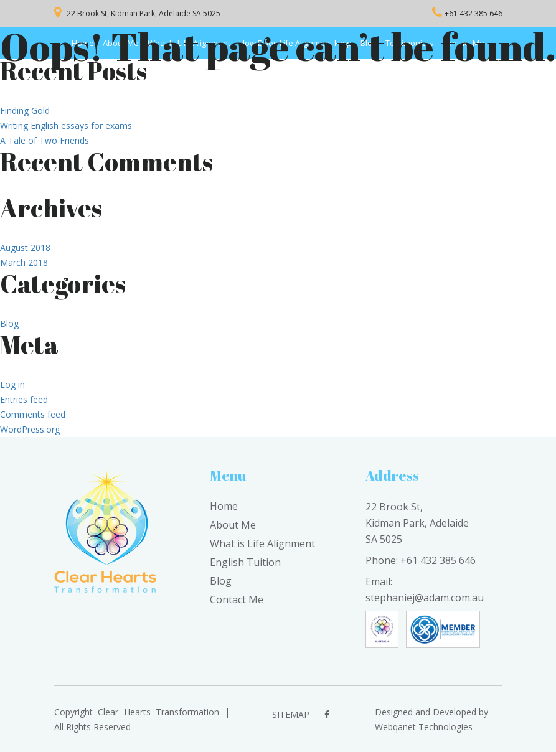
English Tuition (245, 562)
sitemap (290, 714)
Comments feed (32, 414)
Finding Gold (25, 110)
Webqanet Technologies (424, 727)
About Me (233, 525)
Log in (12, 384)
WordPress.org (30, 429)
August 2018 (25, 247)
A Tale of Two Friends (44, 140)
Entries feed (24, 399)
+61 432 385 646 (473, 13)
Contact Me (236, 599)
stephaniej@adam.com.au (424, 597)
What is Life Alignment (262, 543)
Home (224, 506)
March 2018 (24, 262)
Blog (9, 323)
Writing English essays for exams (66, 125)
